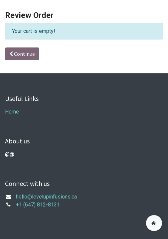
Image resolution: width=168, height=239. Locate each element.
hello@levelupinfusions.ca (46, 197)
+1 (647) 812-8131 (38, 204)
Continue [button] (22, 53)
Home (12, 112)
